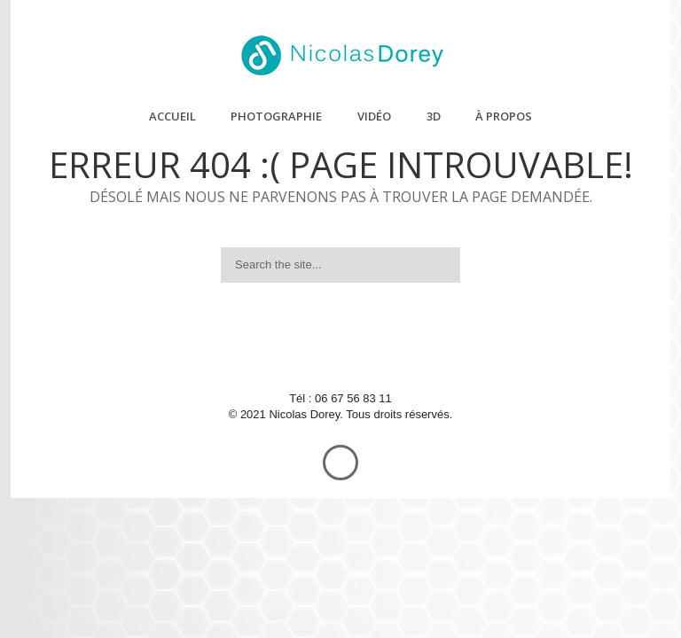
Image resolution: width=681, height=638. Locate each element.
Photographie (276, 116)
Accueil (172, 116)
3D (434, 116)
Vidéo (374, 116)
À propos (503, 116)
